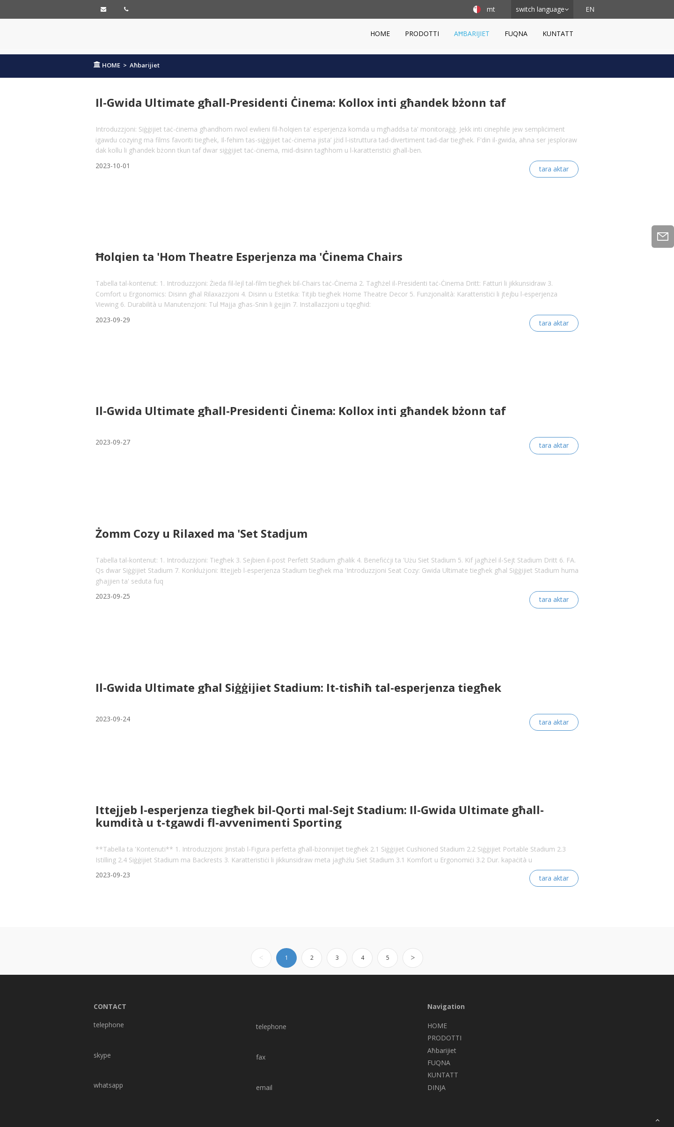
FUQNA (516, 33)
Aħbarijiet (472, 33)
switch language (540, 9)
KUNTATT (557, 33)
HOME (380, 33)
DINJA (436, 1087)
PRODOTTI (422, 33)
